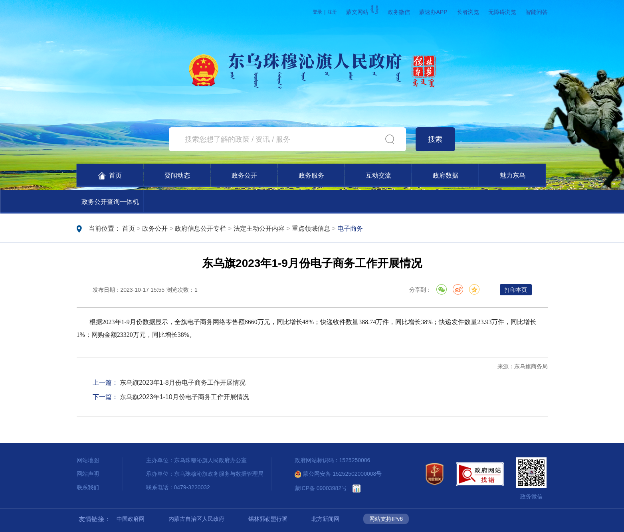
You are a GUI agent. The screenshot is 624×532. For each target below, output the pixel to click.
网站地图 (88, 460)
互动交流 (378, 175)
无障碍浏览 (502, 12)
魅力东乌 (512, 175)
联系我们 (88, 487)
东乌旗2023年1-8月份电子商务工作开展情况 (183, 382)
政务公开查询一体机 (110, 201)
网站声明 (88, 474)
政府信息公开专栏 (200, 228)
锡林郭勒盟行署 (267, 519)
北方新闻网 (325, 519)
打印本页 (516, 290)
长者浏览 (468, 12)
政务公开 (244, 175)
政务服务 (311, 175)
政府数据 (445, 175)
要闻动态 (177, 175)
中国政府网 (131, 519)
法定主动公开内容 (259, 228)
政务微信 (399, 12)
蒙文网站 (362, 12)
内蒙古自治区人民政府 (196, 519)
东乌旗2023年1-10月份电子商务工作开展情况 (184, 397)
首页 (110, 176)
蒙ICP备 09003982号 (321, 488)
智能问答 (536, 12)
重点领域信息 (311, 228)
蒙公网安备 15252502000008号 (338, 474)
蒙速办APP (433, 12)
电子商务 (350, 228)
